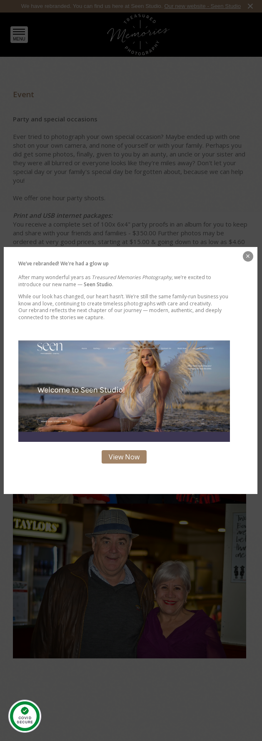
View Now (124, 456)
